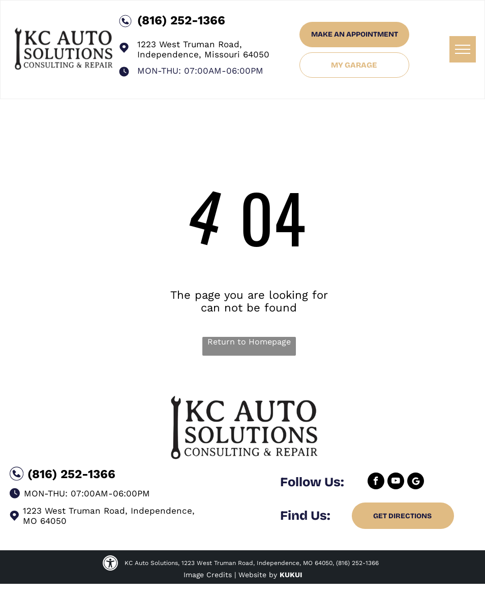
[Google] (415, 482)
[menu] (462, 49)
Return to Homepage (249, 342)
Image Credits (208, 575)
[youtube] (395, 482)
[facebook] (376, 482)
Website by (257, 575)
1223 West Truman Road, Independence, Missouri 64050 (203, 49)
